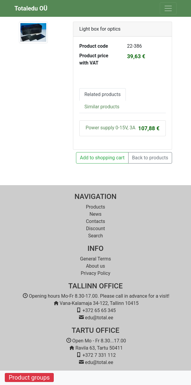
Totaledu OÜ (30, 8)
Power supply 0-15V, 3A (110, 128)
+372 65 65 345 (99, 310)
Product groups (29, 377)
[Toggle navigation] (168, 8)
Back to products (150, 158)
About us (95, 266)
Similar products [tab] (101, 107)
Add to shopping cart (102, 158)
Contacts (95, 221)
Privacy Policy (96, 273)
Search (95, 236)
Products (95, 207)
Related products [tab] (102, 94)
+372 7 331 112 (99, 355)
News (95, 214)
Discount (95, 228)
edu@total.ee (99, 317)
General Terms (95, 259)
